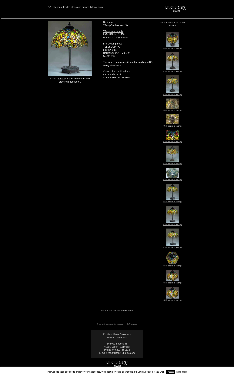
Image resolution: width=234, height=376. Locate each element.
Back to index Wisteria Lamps (117, 310)
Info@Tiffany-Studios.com (121, 353)
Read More (181, 371)
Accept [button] (171, 372)
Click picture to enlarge (172, 47)
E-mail (61, 78)
